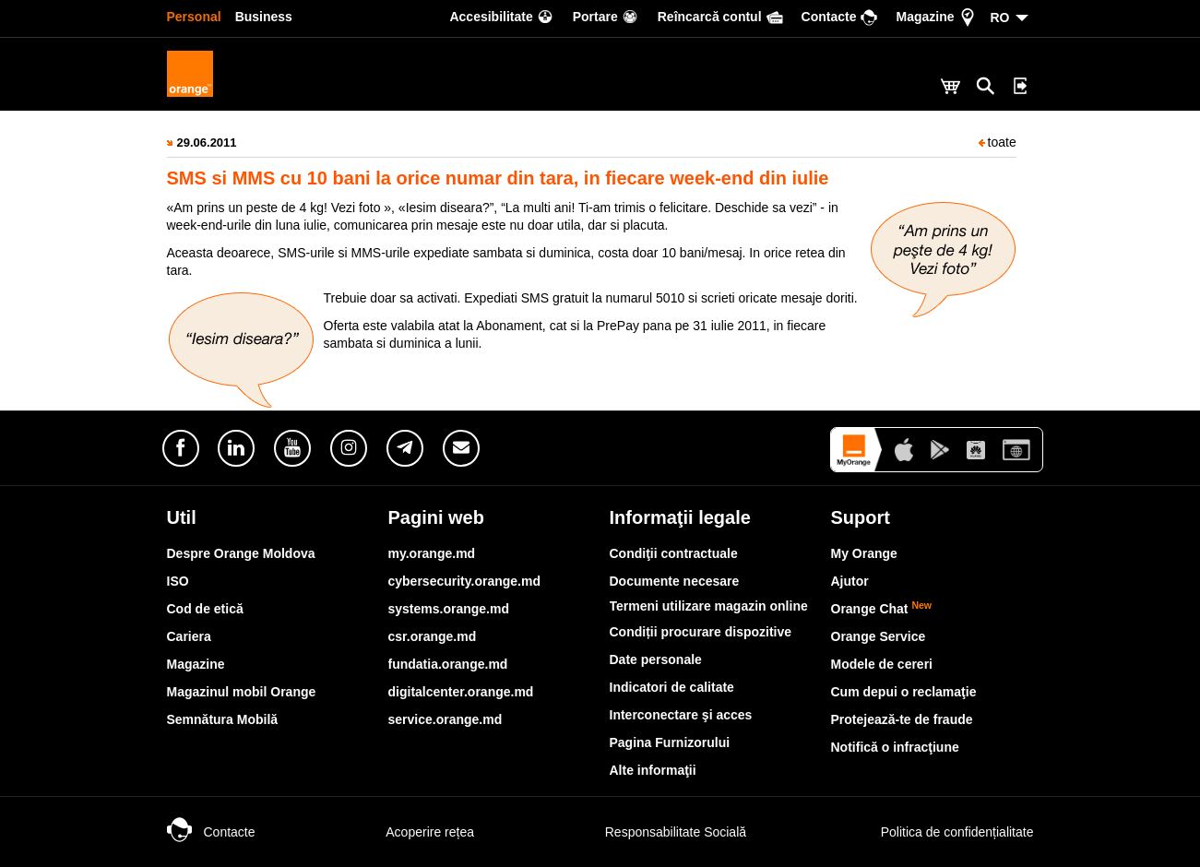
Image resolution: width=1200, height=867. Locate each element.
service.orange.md (445, 719)
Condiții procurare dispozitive (701, 631)
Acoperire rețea (411, 832)
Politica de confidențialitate (937, 832)
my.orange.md (432, 553)
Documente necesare (675, 581)
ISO (178, 581)
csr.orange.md (432, 636)
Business (263, 16)
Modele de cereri (882, 664)
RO (1000, 17)
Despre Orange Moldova (241, 553)
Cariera (189, 636)
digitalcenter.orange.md (461, 691)
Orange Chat (882, 608)
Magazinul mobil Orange (241, 691)
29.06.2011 (207, 142)
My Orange (864, 553)
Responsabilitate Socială (657, 832)
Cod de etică (205, 608)
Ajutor (850, 581)
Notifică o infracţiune (895, 747)
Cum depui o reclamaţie (904, 691)
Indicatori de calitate (672, 687)
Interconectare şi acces (681, 714)
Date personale (656, 659)
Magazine (196, 664)
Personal (194, 16)
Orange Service (878, 636)
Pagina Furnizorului (670, 742)
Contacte (211, 832)
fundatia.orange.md (448, 664)
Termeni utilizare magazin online (709, 606)
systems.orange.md (449, 608)
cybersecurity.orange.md (464, 581)
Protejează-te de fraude (902, 719)
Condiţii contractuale (674, 553)
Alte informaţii (653, 770)
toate (997, 142)
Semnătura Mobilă (223, 719)
